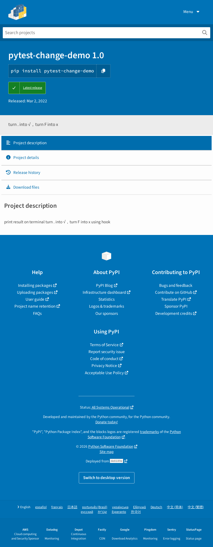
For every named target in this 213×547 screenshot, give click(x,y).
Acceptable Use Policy (104, 373)
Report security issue (106, 352)
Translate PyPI (173, 299)
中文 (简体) (175, 507)
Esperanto (119, 512)
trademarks (149, 431)
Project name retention (34, 306)
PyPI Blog (104, 285)
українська (120, 507)
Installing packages (35, 285)
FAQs (37, 313)
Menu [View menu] (192, 12)
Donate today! (106, 422)
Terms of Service (104, 345)
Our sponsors (106, 313)
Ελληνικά (139, 507)
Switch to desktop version (106, 478)
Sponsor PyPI (175, 306)
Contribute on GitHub (173, 292)
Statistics (106, 299)
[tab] (106, 143)
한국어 (136, 512)
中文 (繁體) (196, 507)
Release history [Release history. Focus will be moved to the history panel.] (23, 172)
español (41, 507)
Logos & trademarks (106, 306)
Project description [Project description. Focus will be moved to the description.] (26, 143)
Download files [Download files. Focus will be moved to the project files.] (22, 187)
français (57, 507)
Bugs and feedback (175, 285)
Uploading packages (35, 292)
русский (87, 512)
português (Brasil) (94, 507)
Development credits (173, 313)
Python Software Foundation (110, 446)
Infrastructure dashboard (104, 292)
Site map (107, 451)
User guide (35, 299)
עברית (102, 512)
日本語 (72, 507)
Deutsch (156, 507)
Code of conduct (104, 359)
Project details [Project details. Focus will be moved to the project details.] (22, 158)
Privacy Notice (104, 366)
